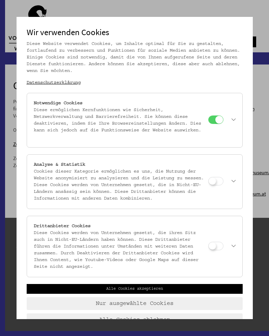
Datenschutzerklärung (54, 83)
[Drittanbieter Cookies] (215, 246)
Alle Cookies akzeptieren (134, 288)
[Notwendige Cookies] (215, 119)
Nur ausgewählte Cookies (134, 303)
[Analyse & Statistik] (215, 181)
